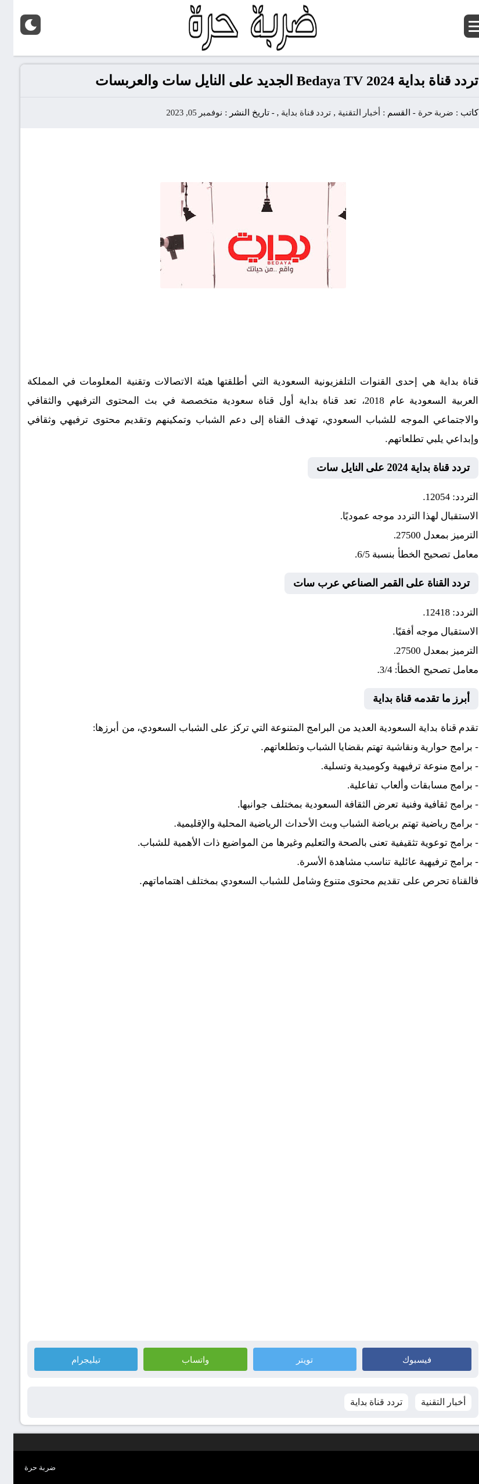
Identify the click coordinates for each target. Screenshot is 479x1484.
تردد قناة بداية (293, 112)
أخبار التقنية (346, 112)
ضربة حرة (421, 112)
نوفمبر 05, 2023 (181, 112)
